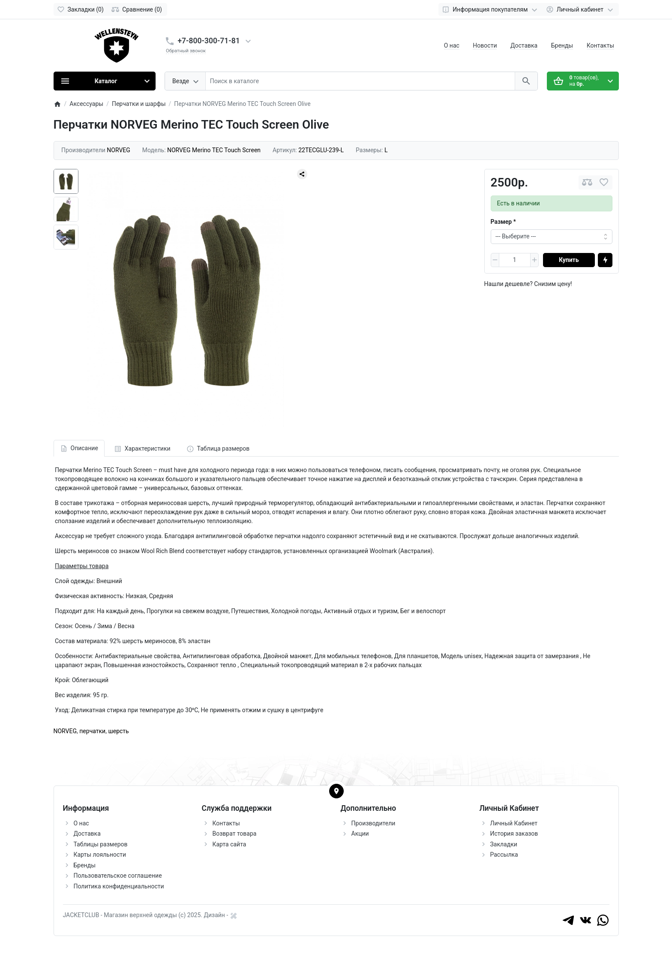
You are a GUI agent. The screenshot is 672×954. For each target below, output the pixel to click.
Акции (360, 833)
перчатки (92, 731)
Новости (485, 45)
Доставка (523, 45)
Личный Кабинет (514, 823)
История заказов (514, 833)
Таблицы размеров (101, 844)
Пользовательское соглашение (118, 875)
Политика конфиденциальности (119, 886)
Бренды (562, 45)
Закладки (503, 844)
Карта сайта (229, 844)
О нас (451, 45)
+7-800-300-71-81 (209, 40)
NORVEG (65, 731)
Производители (373, 823)
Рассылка (504, 854)
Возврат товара (235, 833)
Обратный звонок (186, 51)
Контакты (600, 45)
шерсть (118, 731)
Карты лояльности (100, 854)
